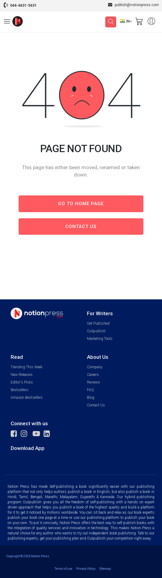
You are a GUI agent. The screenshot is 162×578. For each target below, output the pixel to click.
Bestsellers (19, 390)
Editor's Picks (22, 382)
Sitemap (105, 568)
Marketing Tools (100, 339)
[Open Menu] (7, 22)
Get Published (98, 323)
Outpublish (96, 331)
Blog (90, 397)
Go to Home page (81, 203)
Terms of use (63, 568)
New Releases (22, 375)
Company (95, 367)
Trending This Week (26, 367)
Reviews (93, 382)
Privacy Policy (85, 568)
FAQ (90, 390)
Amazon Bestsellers (27, 397)
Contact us (80, 226)
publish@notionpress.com (133, 4)
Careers (93, 375)
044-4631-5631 (23, 5)
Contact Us (96, 405)
